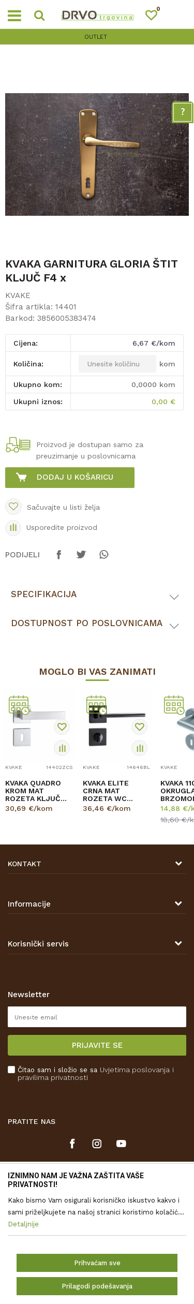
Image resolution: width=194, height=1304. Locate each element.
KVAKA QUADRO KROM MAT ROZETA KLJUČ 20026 (33, 791)
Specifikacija (44, 594)
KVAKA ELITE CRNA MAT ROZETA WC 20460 (106, 791)
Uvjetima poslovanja (135, 1069)
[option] (97, 37)
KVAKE (18, 295)
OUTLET (95, 37)
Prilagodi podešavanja (97, 1286)
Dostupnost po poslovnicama (86, 623)
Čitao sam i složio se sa (96, 1073)
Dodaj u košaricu (75, 477)
